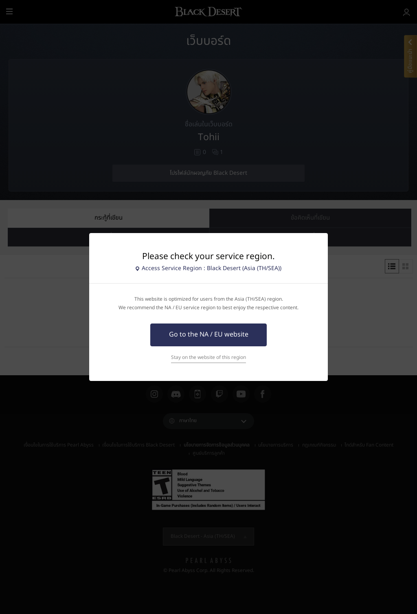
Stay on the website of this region (208, 357)
